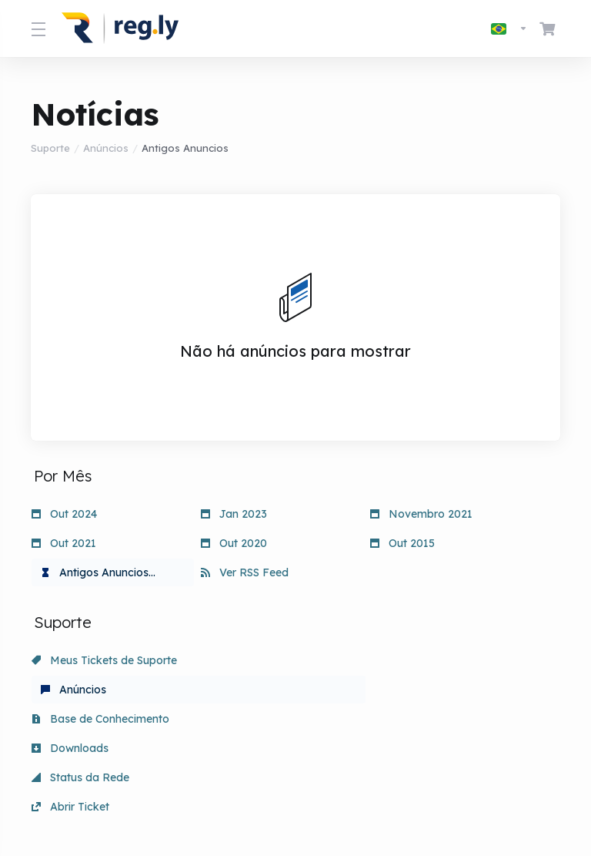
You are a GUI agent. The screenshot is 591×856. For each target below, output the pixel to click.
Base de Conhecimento (439, 660)
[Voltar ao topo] (355, 792)
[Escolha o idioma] (509, 28)
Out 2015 (402, 543)
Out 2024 (64, 514)
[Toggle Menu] (37, 28)
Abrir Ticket (409, 690)
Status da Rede (250, 690)
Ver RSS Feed (245, 572)
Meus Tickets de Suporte (104, 660)
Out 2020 (234, 543)
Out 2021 (64, 543)
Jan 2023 (234, 514)
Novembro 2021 (421, 514)
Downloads (70, 690)
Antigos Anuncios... (98, 572)
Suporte (50, 148)
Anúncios (106, 148)
